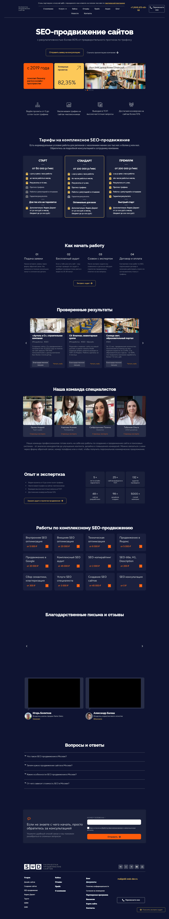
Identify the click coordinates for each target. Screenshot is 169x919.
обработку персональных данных (112, 828)
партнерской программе (115, 3)
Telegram (36, 719)
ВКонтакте (98, 719)
